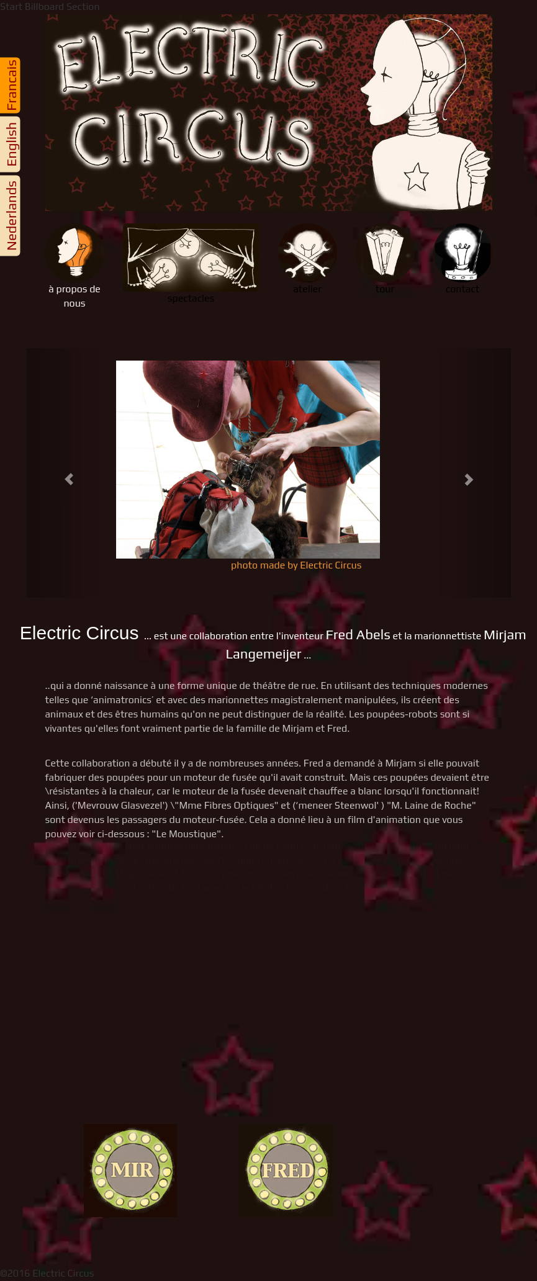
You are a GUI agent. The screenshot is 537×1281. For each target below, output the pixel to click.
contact (462, 259)
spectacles (191, 263)
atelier (307, 259)
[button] (63, 472)
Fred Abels (357, 634)
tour (385, 259)
